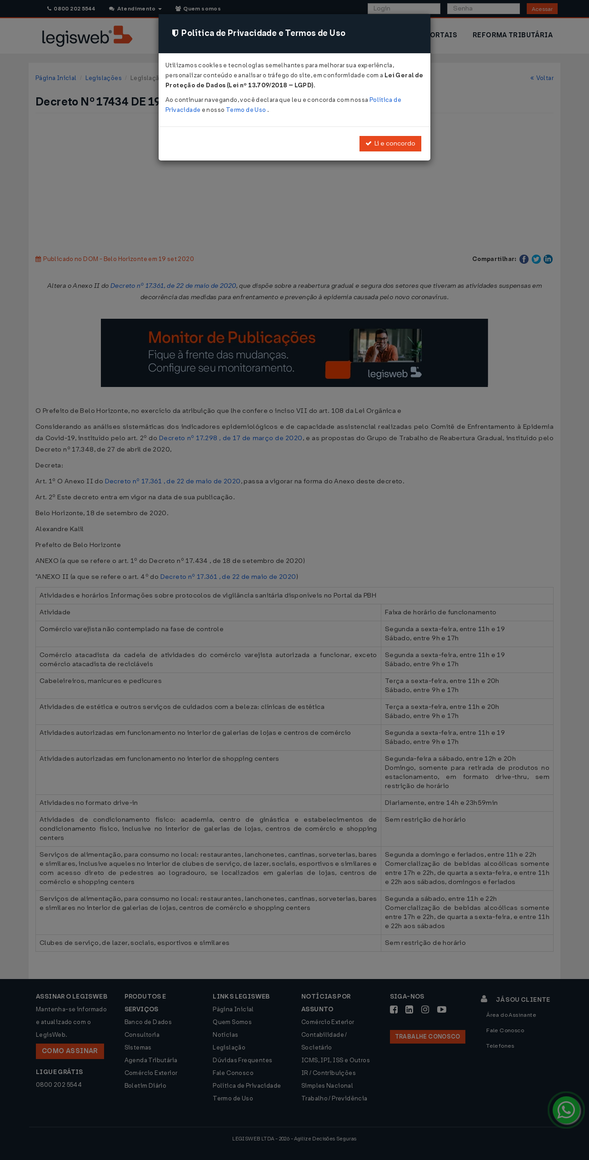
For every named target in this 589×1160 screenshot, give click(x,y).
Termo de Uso (246, 110)
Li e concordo (390, 143)
